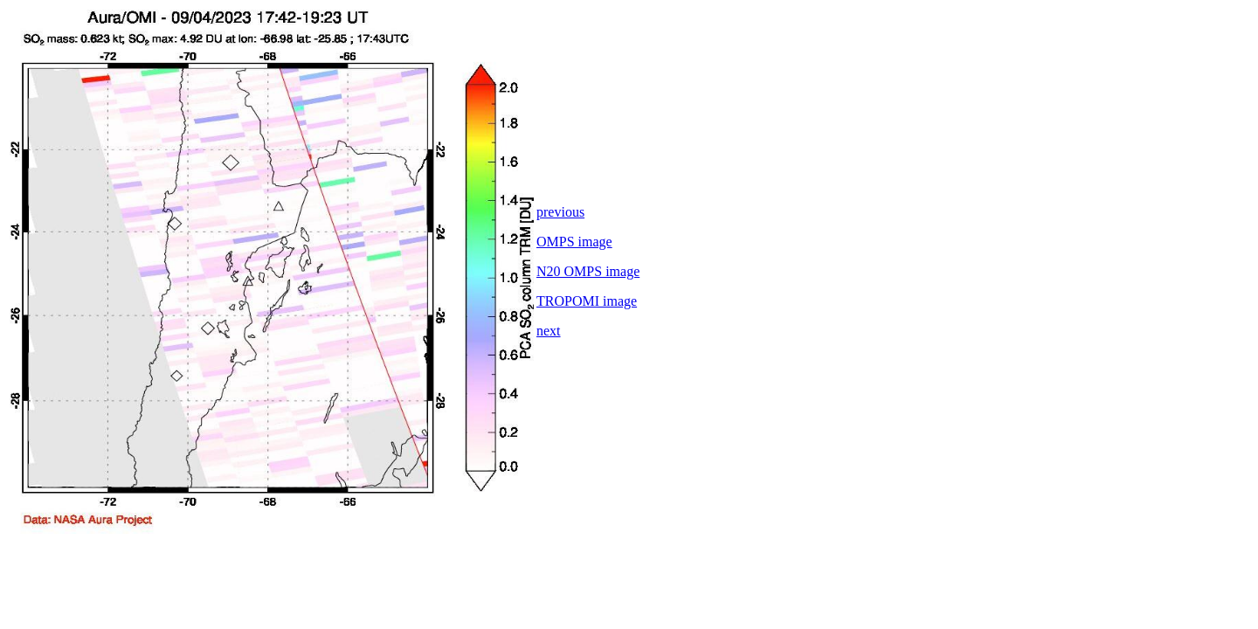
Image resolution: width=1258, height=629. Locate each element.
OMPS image (574, 241)
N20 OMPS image (587, 271)
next (548, 330)
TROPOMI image (586, 301)
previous (560, 211)
